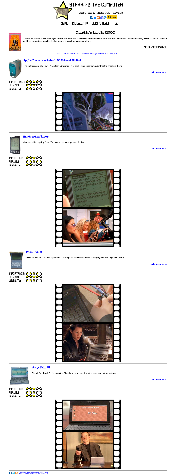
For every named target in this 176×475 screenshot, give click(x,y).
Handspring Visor (35, 137)
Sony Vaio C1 (41, 367)
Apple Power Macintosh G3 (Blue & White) (52, 60)
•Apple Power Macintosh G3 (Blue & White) (71, 54)
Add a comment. (159, 72)
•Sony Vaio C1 (115, 54)
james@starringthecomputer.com (33, 473)
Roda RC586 (34, 252)
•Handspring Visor (93, 54)
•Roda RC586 (105, 54)
